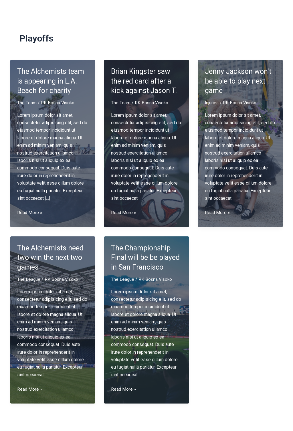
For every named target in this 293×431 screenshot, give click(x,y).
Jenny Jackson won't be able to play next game (239, 81)
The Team (27, 102)
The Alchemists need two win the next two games (51, 257)
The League (29, 279)
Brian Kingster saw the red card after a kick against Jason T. (145, 81)
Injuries (212, 102)
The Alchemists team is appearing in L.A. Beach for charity (51, 81)
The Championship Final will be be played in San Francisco (146, 257)
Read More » (30, 212)
